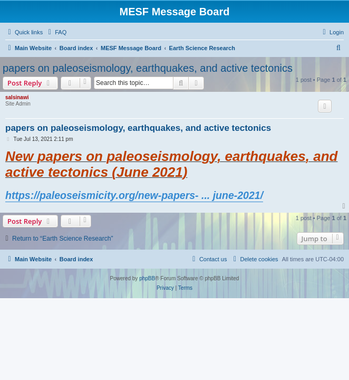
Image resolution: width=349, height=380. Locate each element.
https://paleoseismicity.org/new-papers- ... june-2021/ (134, 195)
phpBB (147, 278)
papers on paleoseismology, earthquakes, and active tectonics (148, 68)
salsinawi (16, 97)
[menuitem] (55, 32)
